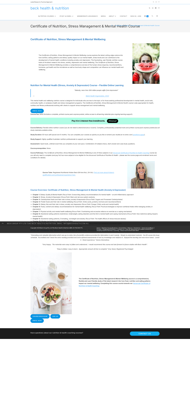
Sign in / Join (135, 16)
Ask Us (55, 316)
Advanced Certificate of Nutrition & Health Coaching (131, 153)
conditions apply (138, 135)
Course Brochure (40, 316)
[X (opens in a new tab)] (153, 2)
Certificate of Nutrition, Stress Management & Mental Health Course (137, 25)
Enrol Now (37, 111)
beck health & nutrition (49, 8)
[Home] (112, 25)
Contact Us (145, 334)
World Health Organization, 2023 (97, 96)
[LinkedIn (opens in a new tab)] (155, 8)
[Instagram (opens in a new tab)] (156, 2)
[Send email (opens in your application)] (158, 2)
